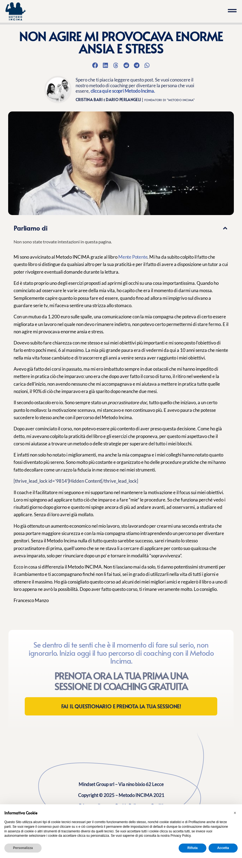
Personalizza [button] (23, 848)
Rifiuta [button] (192, 848)
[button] (95, 65)
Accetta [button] (223, 848)
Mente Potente (132, 257)
